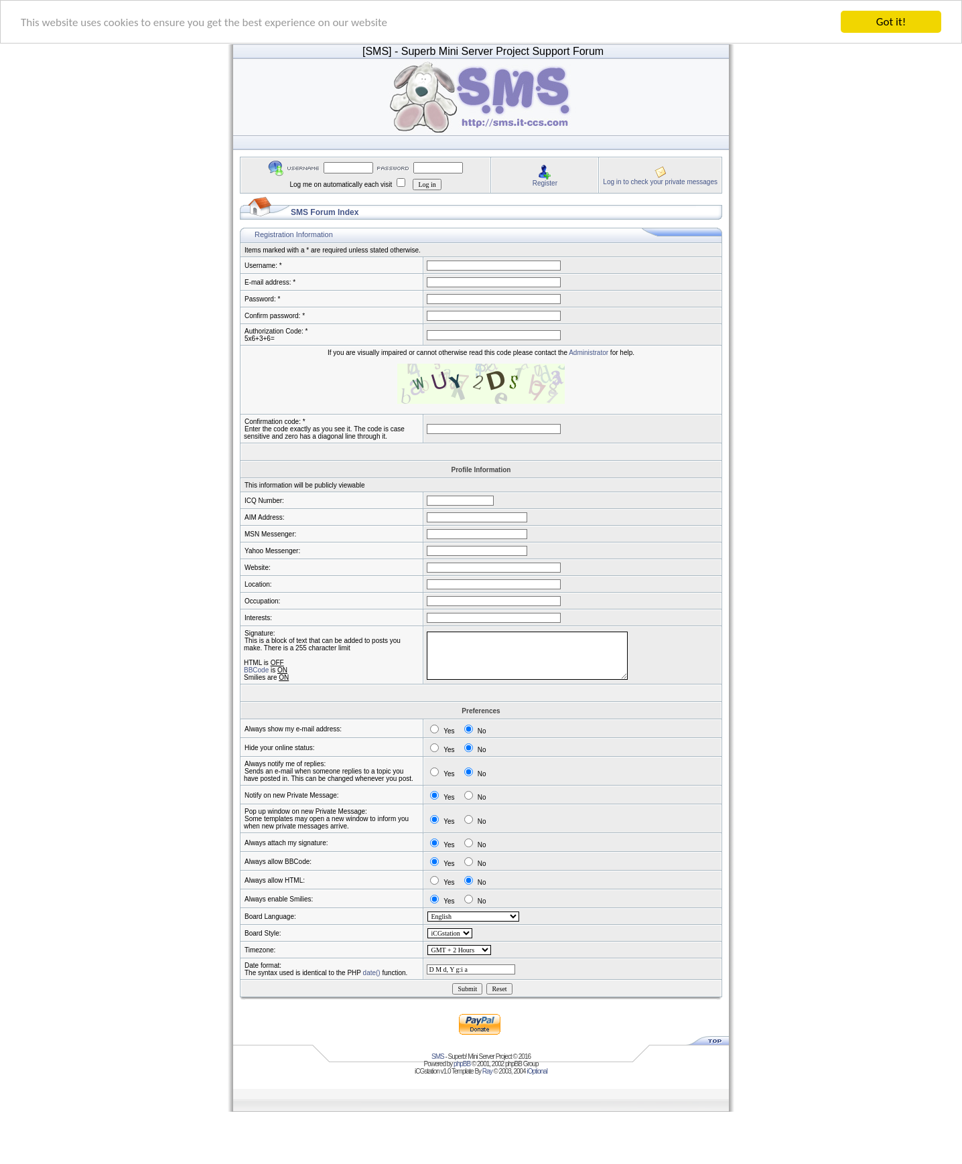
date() (372, 972)
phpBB (462, 1064)
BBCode (256, 670)
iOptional (537, 1071)
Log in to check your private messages (660, 181)
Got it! (891, 22)
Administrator (588, 352)
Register (545, 182)
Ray (487, 1071)
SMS (437, 1056)
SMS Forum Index (324, 212)
